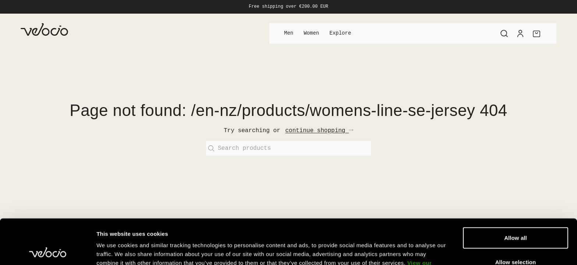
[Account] (520, 33)
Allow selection (515, 217)
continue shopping (319, 131)
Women (311, 33)
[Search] (504, 33)
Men (288, 33)
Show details (386, 250)
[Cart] (536, 33)
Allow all (515, 193)
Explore (340, 33)
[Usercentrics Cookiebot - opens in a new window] (47, 250)
